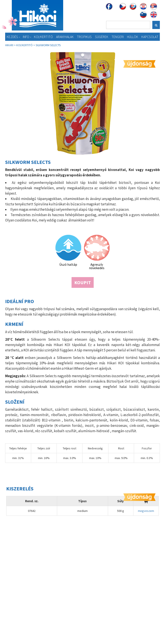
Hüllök (132, 37)
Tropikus (84, 37)
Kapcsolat (149, 37)
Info (26, 37)
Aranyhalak (65, 37)
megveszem (146, 511)
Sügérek (101, 37)
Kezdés (12, 37)
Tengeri (118, 37)
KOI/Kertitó (43, 37)
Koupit (82, 282)
